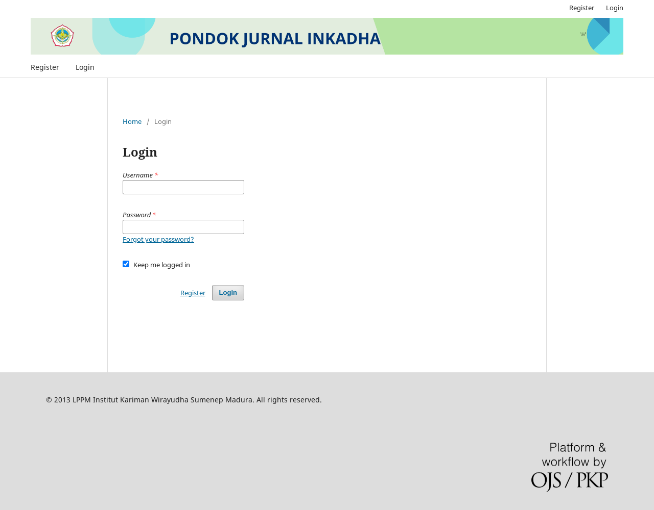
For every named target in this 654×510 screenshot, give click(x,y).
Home (132, 121)
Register (45, 67)
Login (85, 67)
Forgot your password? (158, 239)
